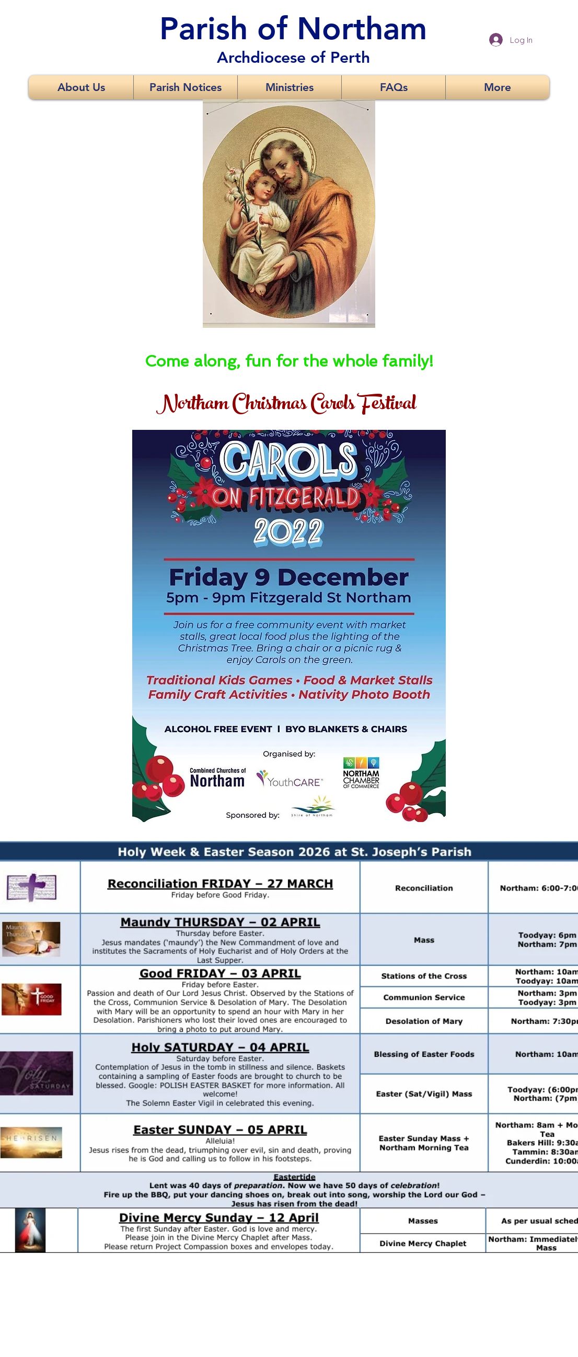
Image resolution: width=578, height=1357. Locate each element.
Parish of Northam (293, 28)
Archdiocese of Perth (293, 57)
